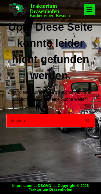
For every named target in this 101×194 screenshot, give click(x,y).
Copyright (66, 185)
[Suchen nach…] (43, 120)
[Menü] (89, 9)
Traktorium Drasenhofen (44, 8)
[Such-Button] (88, 120)
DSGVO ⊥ (48, 185)
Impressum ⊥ (24, 185)
